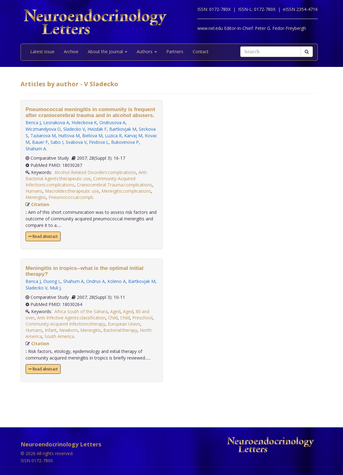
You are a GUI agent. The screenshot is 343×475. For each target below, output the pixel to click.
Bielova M (92, 136)
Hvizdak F (97, 129)
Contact (201, 51)
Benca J (33, 122)
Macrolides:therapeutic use (72, 191)
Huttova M (69, 136)
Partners (174, 51)
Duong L (52, 281)
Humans (34, 191)
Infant (51, 330)
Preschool (142, 318)
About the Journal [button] (107, 51)
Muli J (55, 288)
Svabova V (76, 142)
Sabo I (56, 142)
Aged (115, 311)
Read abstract (43, 236)
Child (113, 318)
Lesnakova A (56, 122)
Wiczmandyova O (43, 129)
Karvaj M (133, 136)
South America (59, 336)
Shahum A (36, 149)
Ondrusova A (112, 122)
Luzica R (113, 136)
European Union (124, 324)
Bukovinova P (125, 142)
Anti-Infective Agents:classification (71, 318)
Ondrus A (95, 281)
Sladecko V (74, 129)
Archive (71, 51)
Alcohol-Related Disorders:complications (95, 172)
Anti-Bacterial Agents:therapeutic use (87, 175)
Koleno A (116, 281)
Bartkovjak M (122, 129)
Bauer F (40, 142)
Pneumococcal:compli (71, 197)
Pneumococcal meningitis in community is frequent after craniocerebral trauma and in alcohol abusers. (90, 112)
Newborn (68, 330)
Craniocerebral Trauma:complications (114, 185)
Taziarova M (43, 136)
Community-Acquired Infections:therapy (65, 324)
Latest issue (42, 51)
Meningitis (36, 197)
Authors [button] (147, 51)
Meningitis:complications (126, 191)
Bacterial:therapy (120, 330)
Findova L (99, 142)
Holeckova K (84, 122)
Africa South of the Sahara (81, 311)
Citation (40, 204)
